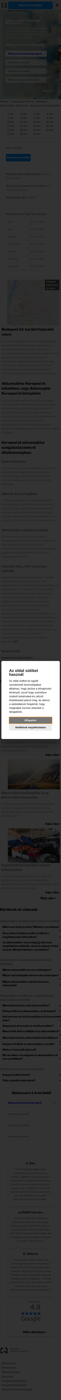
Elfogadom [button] (30, 720)
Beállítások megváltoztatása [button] (30, 727)
